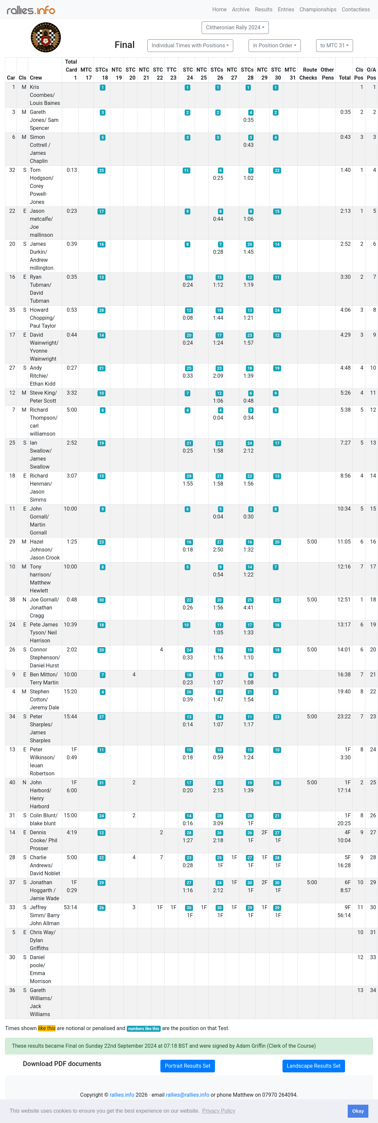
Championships (317, 9)
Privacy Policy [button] (218, 1111)
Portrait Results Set (187, 1066)
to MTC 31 (332, 45)
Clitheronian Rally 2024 (233, 27)
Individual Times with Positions (188, 45)
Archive (241, 9)
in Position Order (272, 45)
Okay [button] (358, 1111)
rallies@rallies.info (187, 1095)
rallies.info (122, 1095)
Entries (286, 9)
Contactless (356, 9)
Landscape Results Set (314, 1066)
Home (219, 9)
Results (264, 9)
